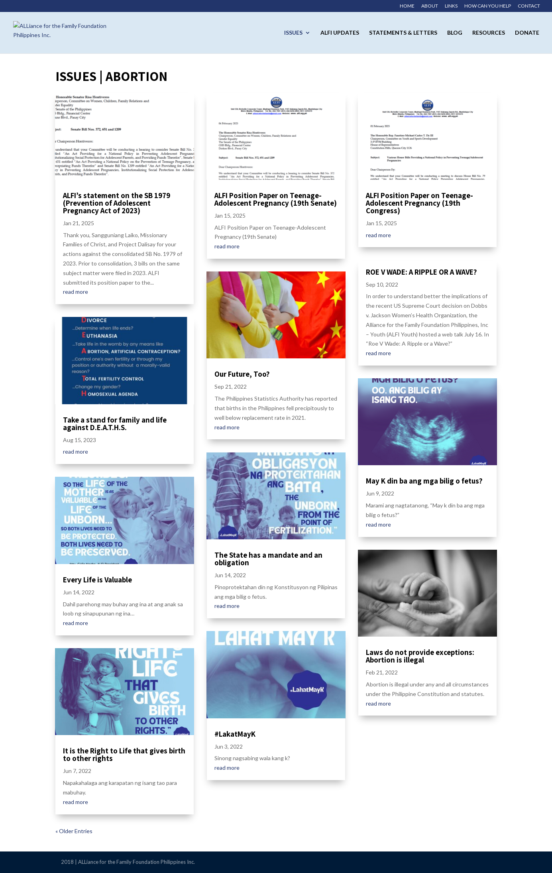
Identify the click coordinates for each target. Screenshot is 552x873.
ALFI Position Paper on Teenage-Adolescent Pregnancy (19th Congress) (419, 203)
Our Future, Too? (242, 374)
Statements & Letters (403, 33)
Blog (454, 33)
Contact (529, 6)
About (429, 6)
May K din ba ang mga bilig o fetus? (424, 481)
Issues (293, 33)
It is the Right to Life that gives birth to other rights (124, 754)
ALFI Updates (339, 33)
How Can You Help (487, 6)
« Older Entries (73, 831)
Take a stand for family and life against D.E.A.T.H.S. (115, 423)
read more (75, 291)
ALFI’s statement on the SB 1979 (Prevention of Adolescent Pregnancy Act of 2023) (116, 203)
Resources (488, 33)
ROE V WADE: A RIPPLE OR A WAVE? (421, 272)
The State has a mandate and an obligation (268, 558)
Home (407, 6)
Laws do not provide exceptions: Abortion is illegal (420, 656)
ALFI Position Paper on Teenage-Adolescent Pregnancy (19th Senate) (275, 199)
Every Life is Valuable (97, 579)
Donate (527, 33)
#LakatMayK (234, 734)
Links (451, 6)
